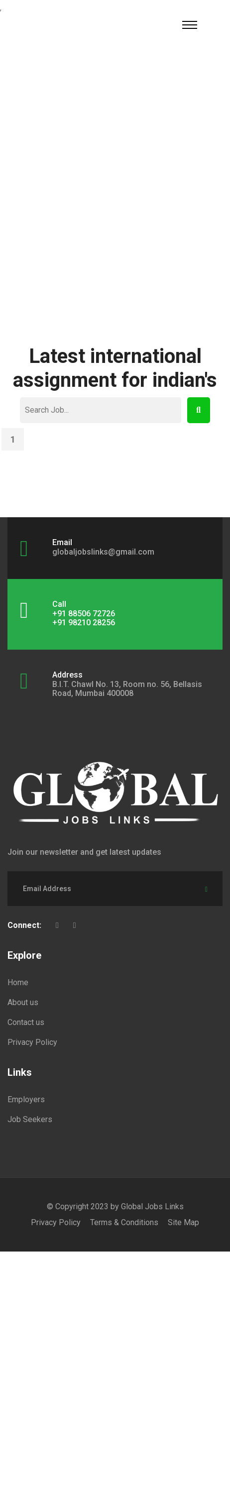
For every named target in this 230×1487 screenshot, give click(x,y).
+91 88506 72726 (83, 613)
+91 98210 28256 (83, 622)
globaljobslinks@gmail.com (103, 552)
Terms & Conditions (124, 1222)
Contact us (25, 1022)
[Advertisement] (115, 195)
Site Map (183, 1222)
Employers (26, 1099)
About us (22, 1002)
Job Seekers (29, 1119)
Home (17, 982)
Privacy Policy (32, 1042)
